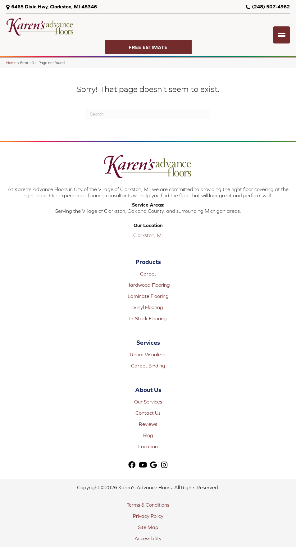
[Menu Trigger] (281, 34)
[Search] (148, 114)
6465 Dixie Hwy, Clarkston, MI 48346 (54, 6)
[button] (148, 47)
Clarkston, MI (148, 235)
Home (11, 63)
